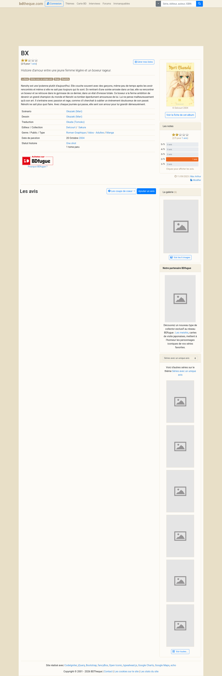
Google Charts (146, 665)
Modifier (195, 180)
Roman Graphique (76, 132)
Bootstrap (91, 665)
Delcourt (71, 127)
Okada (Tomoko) (75, 122)
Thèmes (69, 3)
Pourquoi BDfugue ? (37, 166)
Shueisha (65, 79)
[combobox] (178, 4)
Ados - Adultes (96, 132)
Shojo (56, 79)
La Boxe (25, 79)
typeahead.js (130, 665)
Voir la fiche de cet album (180, 114)
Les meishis (181, 332)
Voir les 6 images (180, 257)
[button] (37, 160)
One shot (71, 143)
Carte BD (81, 3)
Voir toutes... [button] (180, 651)
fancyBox (103, 665)
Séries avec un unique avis (41, 79)
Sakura (82, 127)
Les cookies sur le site (126, 671)
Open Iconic (115, 665)
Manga (110, 132)
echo (173, 665)
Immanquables (121, 3)
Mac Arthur (195, 176)
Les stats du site (149, 671)
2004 (81, 138)
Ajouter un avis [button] (146, 191)
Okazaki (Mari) (74, 111)
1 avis (33, 64)
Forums (107, 3)
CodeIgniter (70, 665)
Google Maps (162, 665)
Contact (108, 671)
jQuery (81, 665)
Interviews (94, 3)
